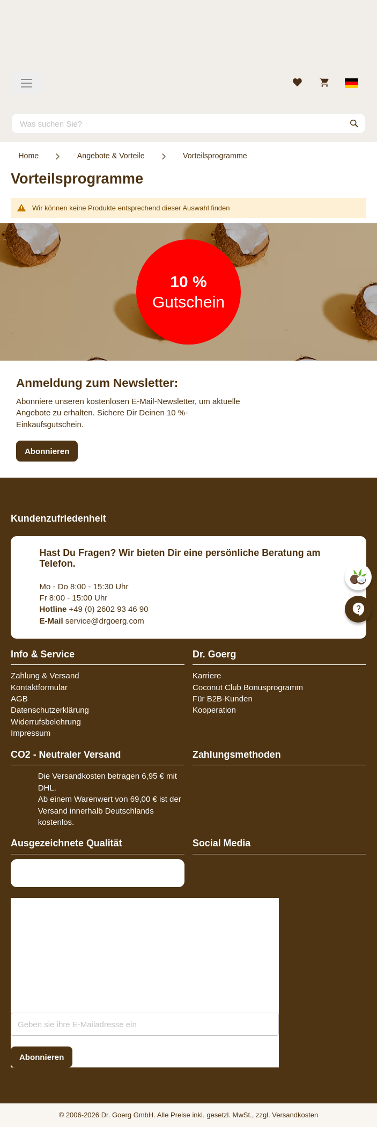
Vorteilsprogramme (215, 155)
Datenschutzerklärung (50, 709)
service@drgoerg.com (92, 620)
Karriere (207, 675)
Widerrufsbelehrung (46, 721)
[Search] (354, 123)
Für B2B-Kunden (223, 698)
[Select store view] (352, 83)
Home (28, 155)
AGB (19, 698)
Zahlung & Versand (45, 675)
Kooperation (214, 709)
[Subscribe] (41, 1056)
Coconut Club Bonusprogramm (248, 687)
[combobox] (188, 123)
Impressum (30, 732)
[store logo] (188, 40)
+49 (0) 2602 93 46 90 (94, 608)
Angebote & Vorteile (111, 155)
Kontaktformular (39, 687)
